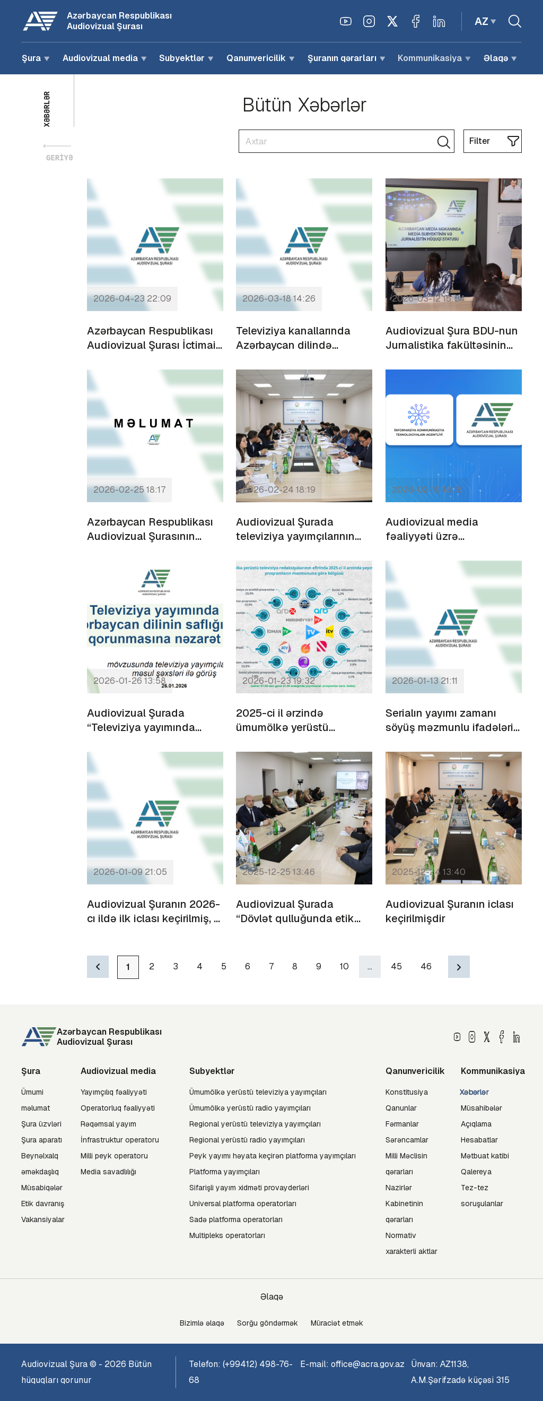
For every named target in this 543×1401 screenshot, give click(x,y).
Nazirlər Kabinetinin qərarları (404, 1203)
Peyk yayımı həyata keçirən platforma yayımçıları (272, 1156)
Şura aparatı (41, 1140)
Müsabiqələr (42, 1187)
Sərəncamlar (407, 1140)
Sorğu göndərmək (267, 1323)
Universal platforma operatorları (242, 1203)
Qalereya (476, 1171)
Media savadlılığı (108, 1171)
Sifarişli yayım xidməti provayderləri (249, 1187)
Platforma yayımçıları (224, 1171)
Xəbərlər (474, 1092)
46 (426, 966)
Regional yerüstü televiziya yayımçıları (255, 1124)
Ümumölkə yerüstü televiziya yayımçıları (258, 1092)
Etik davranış (42, 1203)
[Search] (346, 141)
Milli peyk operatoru (114, 1156)
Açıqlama (476, 1124)
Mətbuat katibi (485, 1156)
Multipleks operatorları (227, 1235)
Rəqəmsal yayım (108, 1124)
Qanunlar (401, 1108)
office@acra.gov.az (368, 1364)
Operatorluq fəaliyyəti (118, 1108)
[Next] (459, 967)
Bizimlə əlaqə (202, 1323)
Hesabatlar (479, 1140)
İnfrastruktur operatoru (120, 1140)
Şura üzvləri (41, 1124)
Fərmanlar (402, 1124)
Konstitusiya (407, 1092)
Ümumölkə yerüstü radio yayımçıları (250, 1108)
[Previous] (98, 967)
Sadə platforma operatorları (236, 1219)
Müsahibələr (481, 1108)
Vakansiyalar (43, 1219)
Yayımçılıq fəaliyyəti (114, 1092)
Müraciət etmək (337, 1323)
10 (344, 966)
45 (396, 966)
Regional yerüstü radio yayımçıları (247, 1140)
